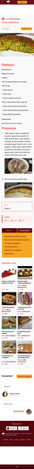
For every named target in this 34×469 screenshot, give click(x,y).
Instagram (22, 462)
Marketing (8, 457)
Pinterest (29, 462)
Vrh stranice (16, 446)
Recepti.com (3, 457)
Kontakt (14, 457)
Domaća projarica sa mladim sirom (25, 353)
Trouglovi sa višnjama (12, 243)
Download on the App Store (11, 451)
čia (23, 220)
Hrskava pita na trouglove (9, 353)
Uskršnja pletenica (11, 247)
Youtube (16, 462)
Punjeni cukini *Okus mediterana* (25, 278)
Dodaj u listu (26, 29)
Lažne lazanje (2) (9, 303)
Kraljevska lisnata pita (25, 327)
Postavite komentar (24, 376)
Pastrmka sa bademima (13, 250)
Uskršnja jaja (9, 253)
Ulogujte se (22, 2)
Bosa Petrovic (15, 19)
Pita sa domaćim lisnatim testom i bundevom (17, 240)
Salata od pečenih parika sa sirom (9, 278)
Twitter (11, 462)
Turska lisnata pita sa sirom (25, 303)
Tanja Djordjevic (18, 411)
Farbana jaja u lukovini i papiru (15, 236)
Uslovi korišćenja (26, 456)
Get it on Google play (23, 451)
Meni (17, 466)
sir (8, 220)
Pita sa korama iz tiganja (9, 327)
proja (15, 220)
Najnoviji (9, 230)
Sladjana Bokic (15, 393)
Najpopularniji (24, 230)
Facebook (5, 462)
